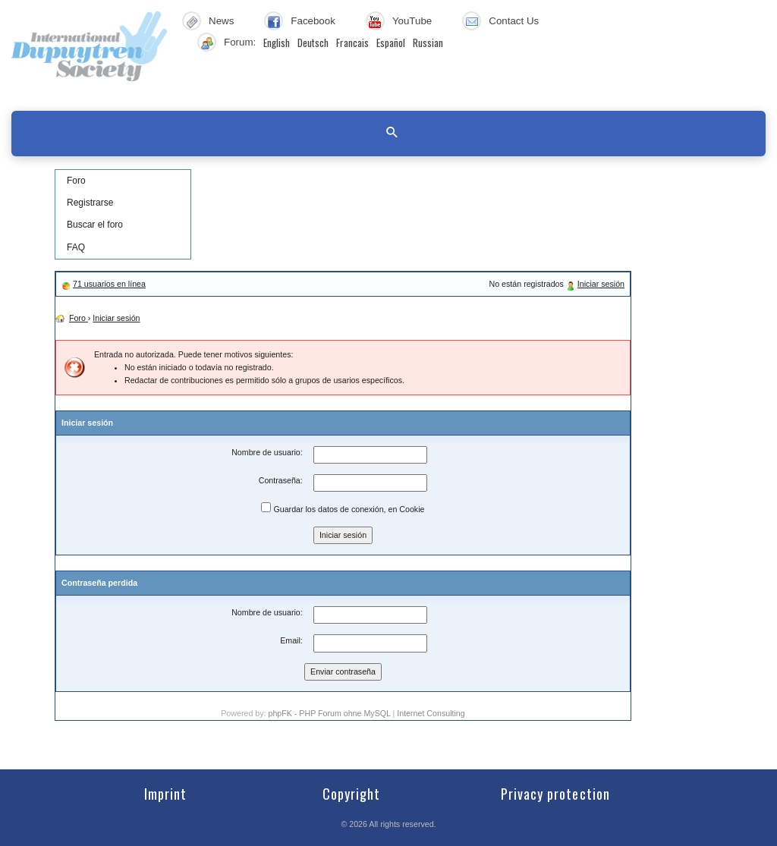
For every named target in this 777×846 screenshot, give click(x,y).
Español (390, 42)
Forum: (240, 42)
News (221, 21)
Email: (291, 640)
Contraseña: (281, 480)
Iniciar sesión (600, 283)
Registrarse (90, 202)
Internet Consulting (430, 713)
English (276, 42)
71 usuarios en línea (109, 283)
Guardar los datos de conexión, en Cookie (342, 508)
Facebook (313, 21)
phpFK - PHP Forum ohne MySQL (330, 713)
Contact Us (514, 21)
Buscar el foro (95, 224)
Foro (76, 180)
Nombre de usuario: (267, 452)
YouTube (412, 21)
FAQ (76, 247)
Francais (352, 42)
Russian (428, 42)
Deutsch (313, 42)
